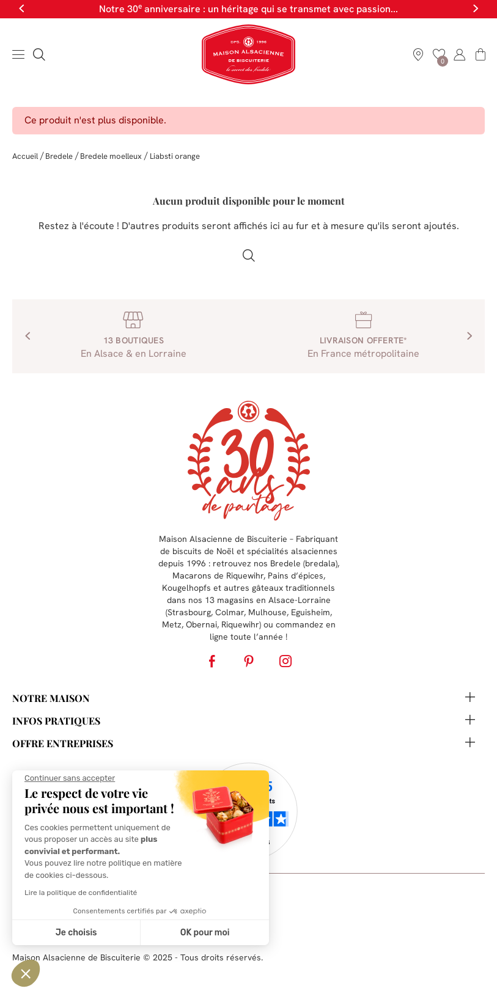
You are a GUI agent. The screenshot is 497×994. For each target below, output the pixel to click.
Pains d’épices (295, 575)
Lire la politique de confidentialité (80, 892)
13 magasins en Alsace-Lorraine (268, 599)
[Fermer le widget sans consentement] (69, 778)
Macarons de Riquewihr (217, 575)
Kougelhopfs (186, 587)
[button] (25, 973)
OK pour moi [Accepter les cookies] (205, 932)
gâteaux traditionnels (293, 587)
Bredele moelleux (111, 156)
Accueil (25, 156)
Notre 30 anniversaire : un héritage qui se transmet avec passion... (248, 8)
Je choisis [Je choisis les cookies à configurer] (76, 932)
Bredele (59, 156)
